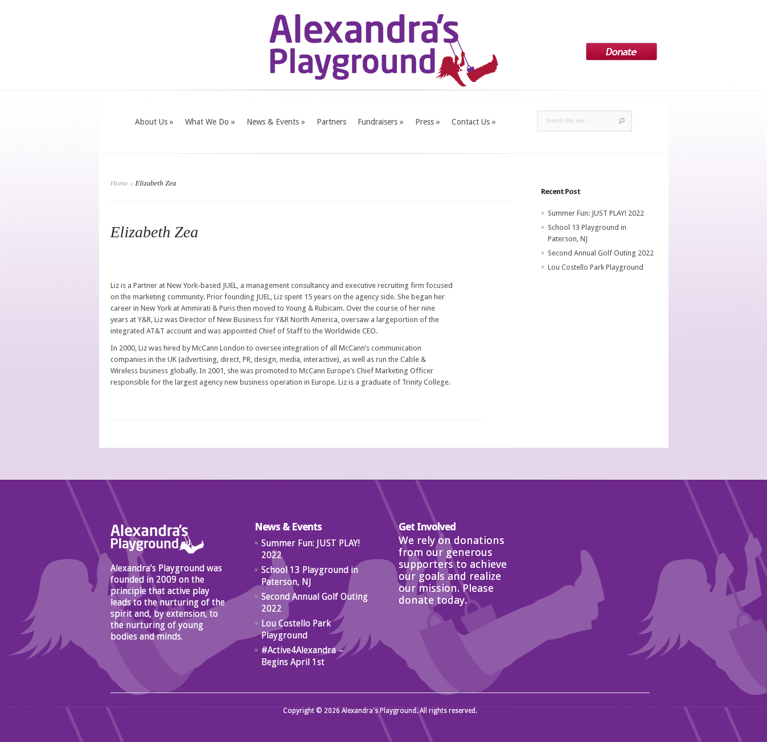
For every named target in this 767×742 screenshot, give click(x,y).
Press (427, 121)
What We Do (210, 121)
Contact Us (474, 121)
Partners (331, 121)
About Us (154, 121)
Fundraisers (381, 121)
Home (119, 183)
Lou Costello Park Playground (595, 267)
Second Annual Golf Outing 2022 (601, 253)
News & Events (276, 121)
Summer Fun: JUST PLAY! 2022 (596, 213)
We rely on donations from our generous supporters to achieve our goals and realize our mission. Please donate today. (453, 570)
